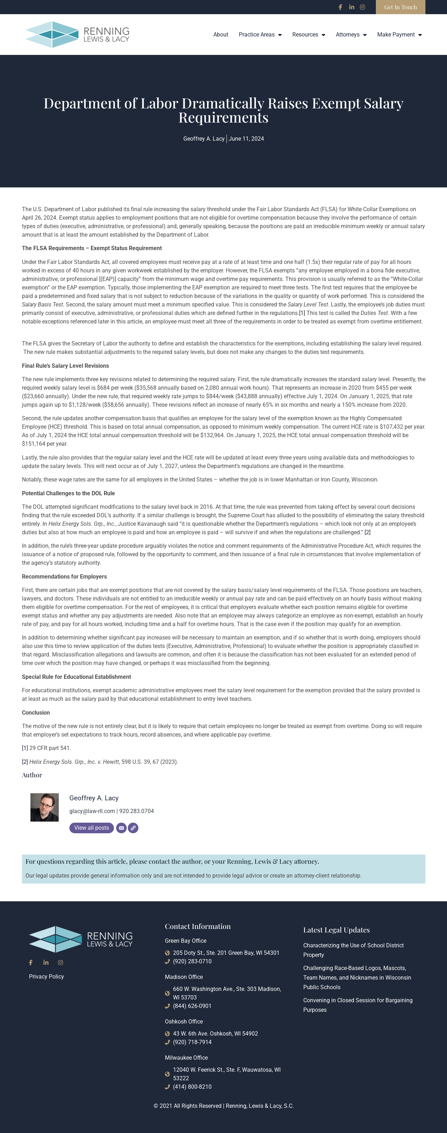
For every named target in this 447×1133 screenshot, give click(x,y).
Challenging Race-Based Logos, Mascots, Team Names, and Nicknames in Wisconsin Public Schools (357, 978)
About (220, 34)
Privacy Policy (46, 976)
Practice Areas (260, 34)
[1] (302, 313)
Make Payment (399, 34)
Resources (308, 34)
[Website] (133, 828)
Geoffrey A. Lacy (94, 798)
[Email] (121, 828)
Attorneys (351, 34)
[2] (368, 532)
